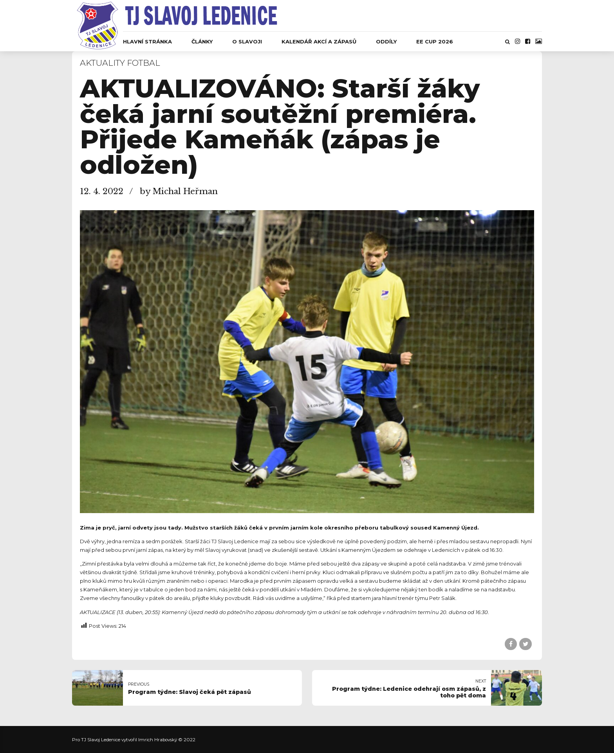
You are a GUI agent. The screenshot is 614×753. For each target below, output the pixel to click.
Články (202, 41)
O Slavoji (247, 41)
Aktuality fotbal (120, 63)
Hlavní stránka (147, 41)
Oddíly (386, 41)
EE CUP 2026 (434, 41)
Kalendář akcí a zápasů (319, 41)
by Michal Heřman (179, 191)
